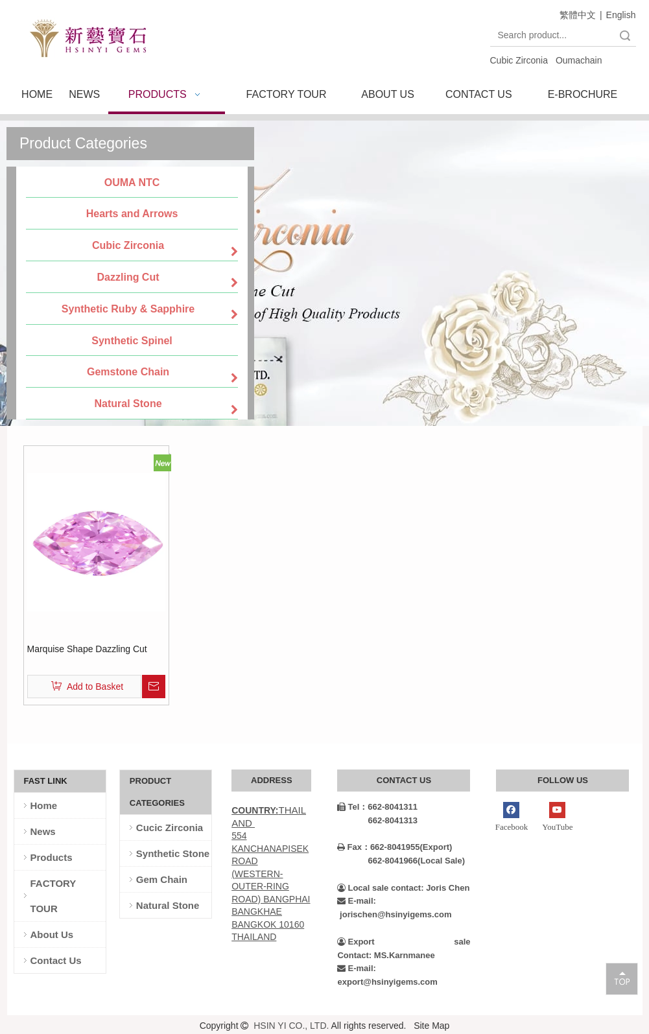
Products (51, 857)
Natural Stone (168, 905)
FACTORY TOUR (53, 896)
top (621, 978)
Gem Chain (161, 879)
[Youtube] (557, 818)
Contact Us (56, 960)
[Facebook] (511, 818)
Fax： (353, 847)
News (43, 831)
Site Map (431, 1025)
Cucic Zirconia (169, 827)
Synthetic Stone (172, 853)
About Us (52, 934)
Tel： (352, 807)
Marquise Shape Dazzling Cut (87, 649)
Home (44, 805)
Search (625, 35)
